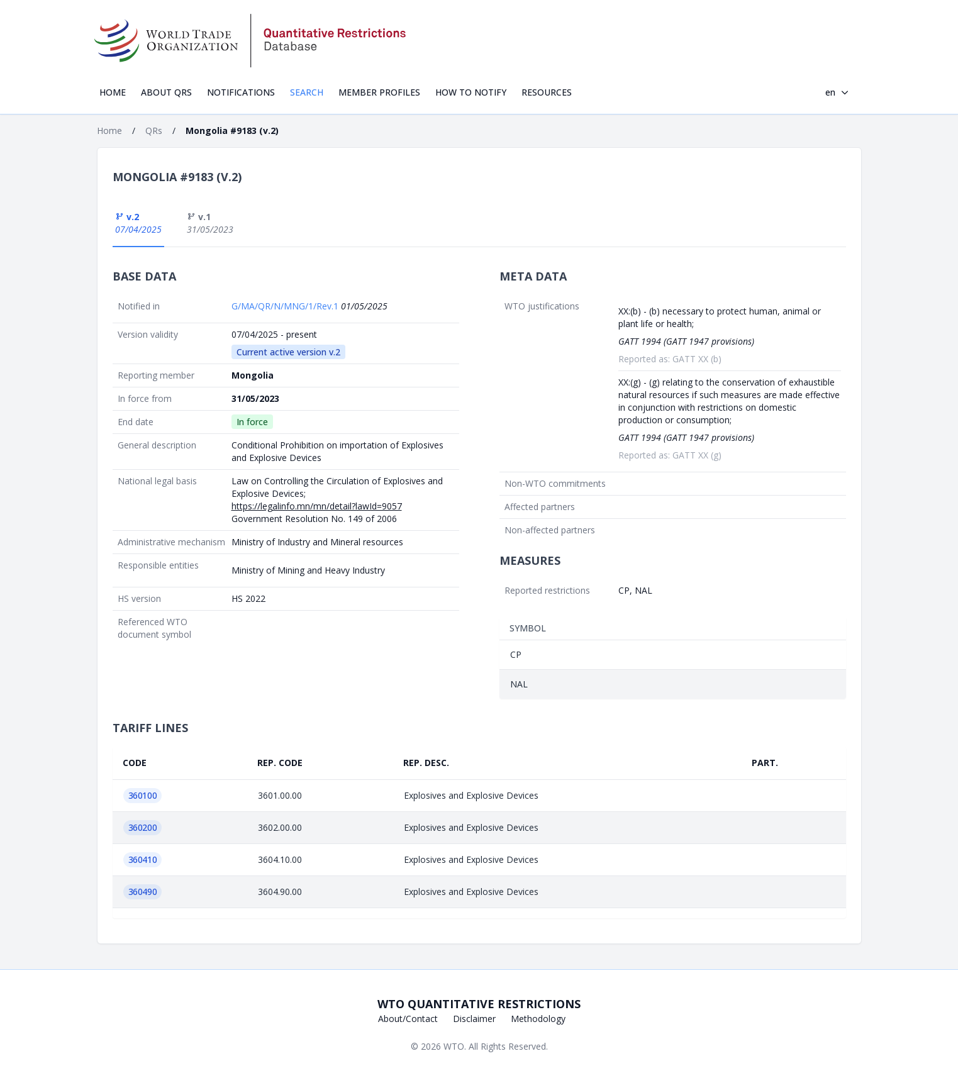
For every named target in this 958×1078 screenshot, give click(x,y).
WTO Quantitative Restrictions (479, 1003)
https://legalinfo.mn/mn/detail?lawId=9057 (316, 506)
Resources (546, 92)
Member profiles (379, 92)
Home (112, 92)
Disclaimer (474, 1019)
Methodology (538, 1019)
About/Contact (408, 1019)
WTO (453, 1046)
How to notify (470, 92)
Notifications (241, 92)
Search (306, 92)
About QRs (166, 92)
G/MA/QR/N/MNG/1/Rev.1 (286, 306)
